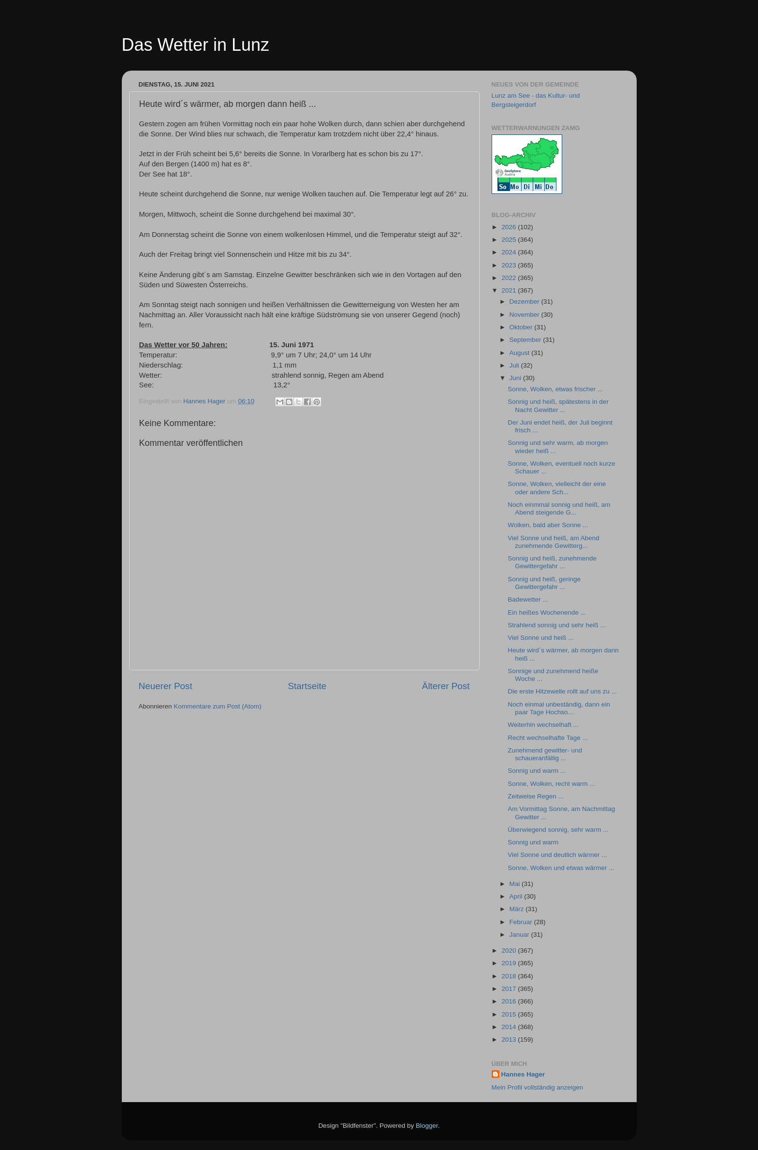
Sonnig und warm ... (537, 770)
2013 (509, 1039)
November (525, 314)
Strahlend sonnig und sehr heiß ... (557, 625)
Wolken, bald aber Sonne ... (548, 525)
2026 (509, 227)
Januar (520, 934)
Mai (516, 883)
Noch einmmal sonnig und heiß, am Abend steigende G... (559, 508)
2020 (509, 950)
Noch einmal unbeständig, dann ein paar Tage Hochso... (559, 708)
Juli (515, 365)
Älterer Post (446, 686)
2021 (509, 290)
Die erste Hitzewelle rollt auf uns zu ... (562, 691)
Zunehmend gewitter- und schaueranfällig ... (545, 754)
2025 (509, 239)
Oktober (522, 327)
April (517, 896)
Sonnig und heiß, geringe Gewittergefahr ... (544, 582)
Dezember (525, 301)
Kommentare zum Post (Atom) (218, 706)
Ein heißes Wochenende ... (547, 612)
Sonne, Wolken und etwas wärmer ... (561, 867)
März (518, 909)
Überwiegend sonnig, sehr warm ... (558, 829)
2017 (509, 988)
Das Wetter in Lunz (195, 45)
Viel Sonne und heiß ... (540, 637)
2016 (509, 1001)
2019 (509, 963)
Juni (517, 378)
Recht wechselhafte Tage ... (548, 737)
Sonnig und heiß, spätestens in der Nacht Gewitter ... (558, 405)
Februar (522, 922)
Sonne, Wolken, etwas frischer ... (555, 389)
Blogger (427, 1125)
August (521, 352)
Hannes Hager (523, 1074)
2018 (509, 976)
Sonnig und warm (533, 842)
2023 (509, 265)
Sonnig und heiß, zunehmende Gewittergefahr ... (552, 562)
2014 (509, 1027)
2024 (509, 252)
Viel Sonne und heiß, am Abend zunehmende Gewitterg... (553, 541)
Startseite (307, 686)
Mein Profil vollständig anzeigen (537, 1087)
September (526, 339)
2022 (509, 277)
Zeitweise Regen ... (536, 796)
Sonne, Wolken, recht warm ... (551, 783)
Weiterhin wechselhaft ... (543, 724)
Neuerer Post (165, 686)
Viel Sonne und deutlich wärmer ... (557, 854)
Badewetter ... (528, 599)
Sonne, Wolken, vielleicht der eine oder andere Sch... (557, 487)
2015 (509, 1014)
